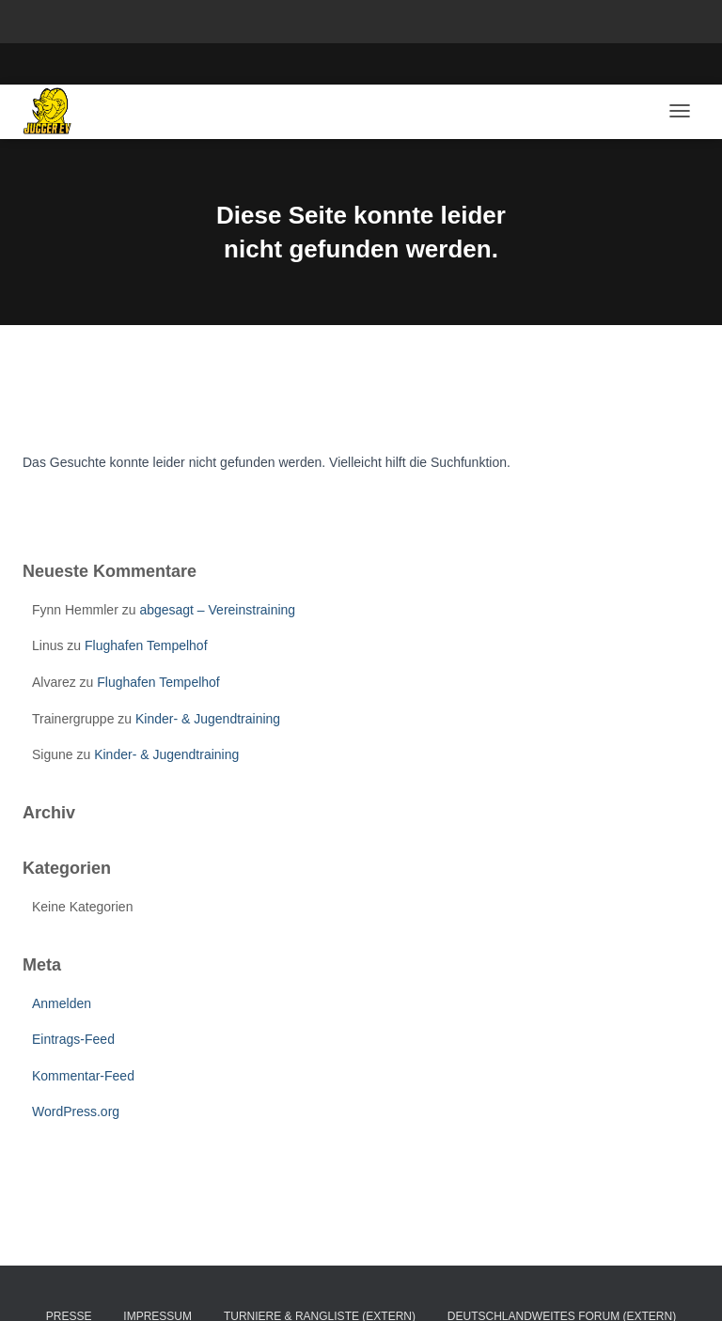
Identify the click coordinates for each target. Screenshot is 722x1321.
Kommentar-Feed (83, 1075)
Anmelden (61, 1003)
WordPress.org (75, 1111)
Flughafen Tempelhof (146, 645)
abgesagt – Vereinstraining (217, 609)
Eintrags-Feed (73, 1039)
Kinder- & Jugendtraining (207, 718)
